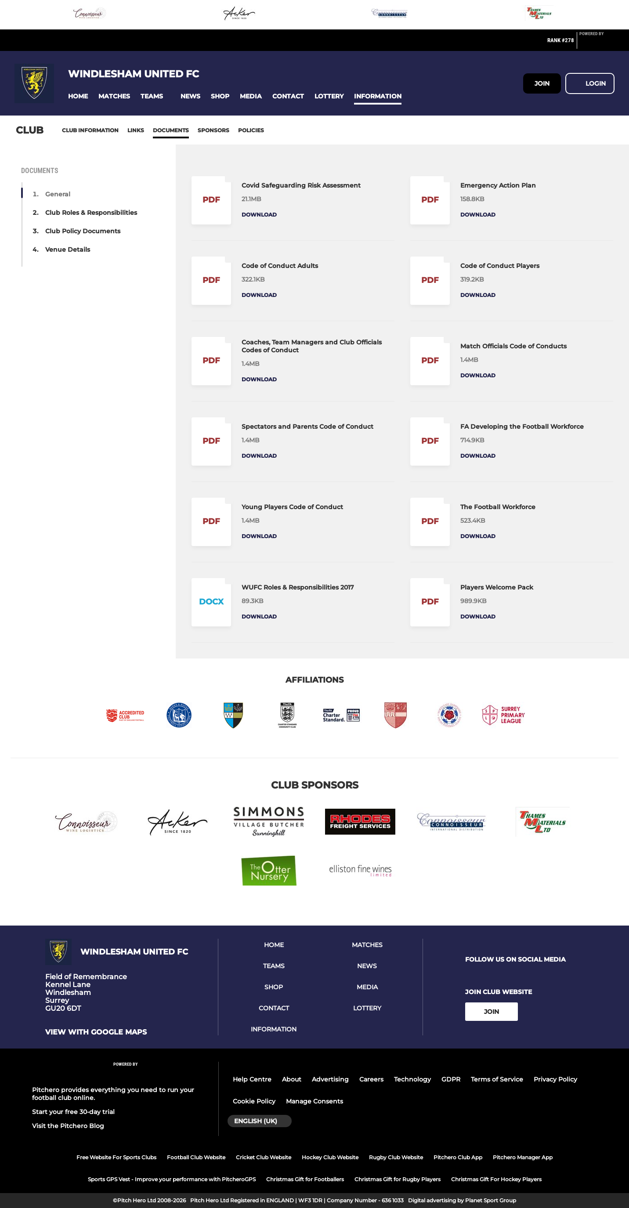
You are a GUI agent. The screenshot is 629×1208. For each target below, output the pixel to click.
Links (135, 130)
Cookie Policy (254, 1101)
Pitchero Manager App (523, 1157)
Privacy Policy (555, 1079)
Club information (90, 130)
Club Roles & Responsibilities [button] (91, 213)
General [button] (57, 194)
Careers (371, 1079)
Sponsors (213, 130)
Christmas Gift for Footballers (305, 1179)
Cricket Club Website (263, 1157)
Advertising (330, 1079)
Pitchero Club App (458, 1157)
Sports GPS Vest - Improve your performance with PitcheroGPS (172, 1179)
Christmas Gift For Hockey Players (496, 1179)
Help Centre (252, 1079)
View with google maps (96, 1032)
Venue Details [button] (67, 249)
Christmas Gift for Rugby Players (397, 1179)
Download (259, 214)
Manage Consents (314, 1101)
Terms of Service (497, 1079)
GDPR (450, 1079)
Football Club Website (196, 1157)
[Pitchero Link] (597, 44)
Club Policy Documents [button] (82, 231)
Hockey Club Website (330, 1157)
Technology (412, 1079)
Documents (171, 130)
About (291, 1079)
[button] (78, 96)
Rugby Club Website (396, 1157)
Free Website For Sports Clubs (116, 1157)
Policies (251, 130)
